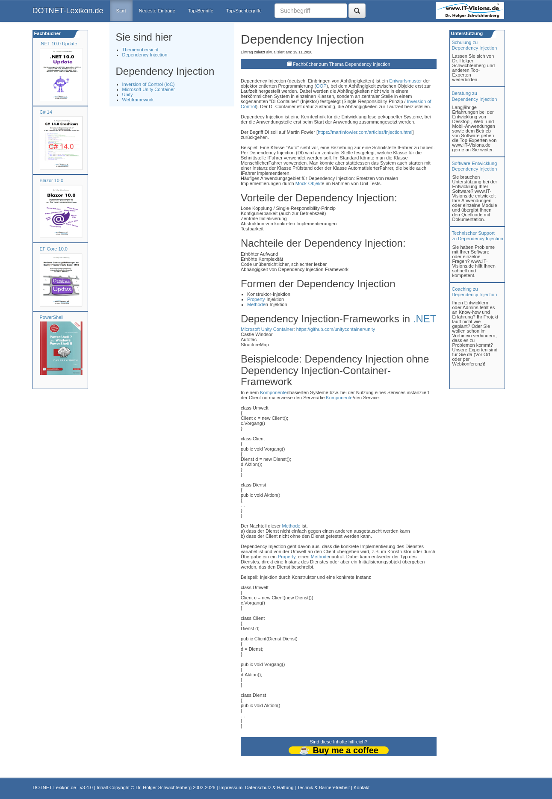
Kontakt (361, 787)
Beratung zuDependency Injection (474, 96)
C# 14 (46, 112)
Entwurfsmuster (405, 80)
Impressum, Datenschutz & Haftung (256, 787)
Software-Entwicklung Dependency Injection (474, 166)
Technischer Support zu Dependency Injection (477, 235)
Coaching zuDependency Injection (474, 291)
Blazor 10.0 (52, 180)
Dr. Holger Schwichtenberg (164, 787)
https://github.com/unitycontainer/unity (335, 329)
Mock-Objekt (308, 183)
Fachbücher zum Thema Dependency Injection (341, 64)
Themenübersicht (140, 49)
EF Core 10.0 (54, 248)
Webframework (138, 99)
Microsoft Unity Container (148, 89)
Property (256, 299)
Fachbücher (47, 33)
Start (121, 10)
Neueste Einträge (157, 10)
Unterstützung (466, 33)
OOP (321, 85)
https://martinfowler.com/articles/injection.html (365, 132)
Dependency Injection (145, 54)
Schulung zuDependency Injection (474, 45)
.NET (425, 318)
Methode (256, 304)
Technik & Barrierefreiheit (323, 787)
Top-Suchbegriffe (244, 10)
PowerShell (52, 317)
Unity (127, 94)
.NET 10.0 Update (58, 43)
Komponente (273, 392)
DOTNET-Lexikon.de (67, 10)
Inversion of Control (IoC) (148, 84)
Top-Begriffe (200, 10)
